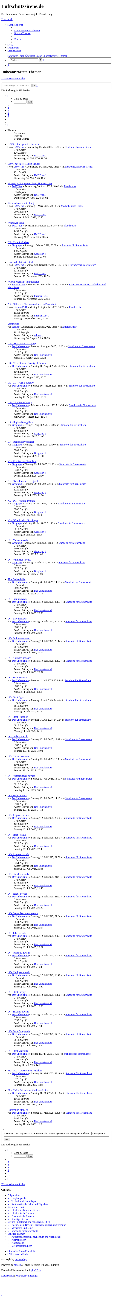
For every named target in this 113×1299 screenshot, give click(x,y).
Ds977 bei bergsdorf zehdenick (23, 144)
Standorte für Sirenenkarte (74, 245)
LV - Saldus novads (17, 893)
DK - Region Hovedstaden (21, 441)
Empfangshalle (70, 326)
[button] (8, 95)
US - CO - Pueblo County (21, 382)
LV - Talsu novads (17, 933)
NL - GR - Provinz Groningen (23, 520)
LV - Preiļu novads (17, 599)
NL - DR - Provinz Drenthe (21, 500)
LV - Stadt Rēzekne (17, 677)
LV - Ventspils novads (19, 952)
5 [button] (8, 116)
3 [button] (8, 110)
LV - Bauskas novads (18, 854)
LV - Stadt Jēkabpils (18, 717)
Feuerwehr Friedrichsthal (20, 262)
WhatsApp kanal (16, 222)
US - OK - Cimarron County (22, 343)
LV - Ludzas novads (18, 736)
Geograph (17, 245)
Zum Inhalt (7, 19)
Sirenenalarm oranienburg (21, 203)
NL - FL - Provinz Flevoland (22, 461)
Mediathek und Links (72, 206)
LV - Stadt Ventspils (18, 1051)
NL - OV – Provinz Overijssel (23, 481)
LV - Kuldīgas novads (19, 972)
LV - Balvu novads (17, 618)
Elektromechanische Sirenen (78, 147)
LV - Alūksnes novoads (19, 658)
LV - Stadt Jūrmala (17, 795)
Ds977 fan (19, 147)
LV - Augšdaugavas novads (21, 775)
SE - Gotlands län (16, 579)
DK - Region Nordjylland (20, 422)
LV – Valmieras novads (19, 559)
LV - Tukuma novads (18, 1011)
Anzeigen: (18, 1133)
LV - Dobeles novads (18, 874)
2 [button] (8, 107)
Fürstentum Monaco (18, 1110)
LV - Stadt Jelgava (17, 834)
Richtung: (93, 1133)
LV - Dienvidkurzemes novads (23, 913)
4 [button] (8, 113)
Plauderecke (70, 186)
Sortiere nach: (57, 1133)
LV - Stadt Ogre (16, 697)
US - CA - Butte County (20, 402)
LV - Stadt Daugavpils (19, 1031)
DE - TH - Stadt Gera (18, 242)
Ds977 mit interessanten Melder (24, 163)
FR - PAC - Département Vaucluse (25, 1070)
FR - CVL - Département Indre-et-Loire (28, 1090)
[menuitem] (27, 30)
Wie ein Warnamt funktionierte (23, 281)
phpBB (17, 1265)
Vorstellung (13, 323)
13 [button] (9, 122)
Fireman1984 (18, 284)
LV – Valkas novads (18, 540)
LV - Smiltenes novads (19, 638)
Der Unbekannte (20, 346)
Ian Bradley (21, 1259)
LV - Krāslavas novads (19, 756)
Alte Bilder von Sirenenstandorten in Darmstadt (32, 304)
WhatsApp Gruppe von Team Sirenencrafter (30, 183)
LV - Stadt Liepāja (17, 992)
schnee (15, 326)
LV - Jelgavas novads (18, 815)
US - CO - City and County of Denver (27, 363)
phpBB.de (36, 1270)
